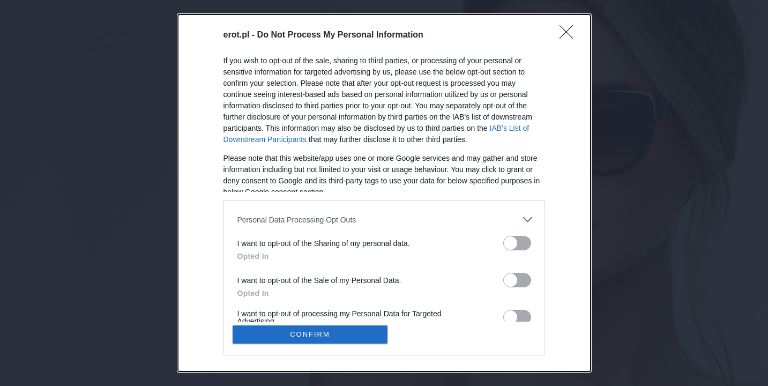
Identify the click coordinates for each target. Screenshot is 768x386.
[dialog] (384, 193)
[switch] (517, 243)
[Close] (570, 35)
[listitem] (384, 219)
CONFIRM (310, 334)
